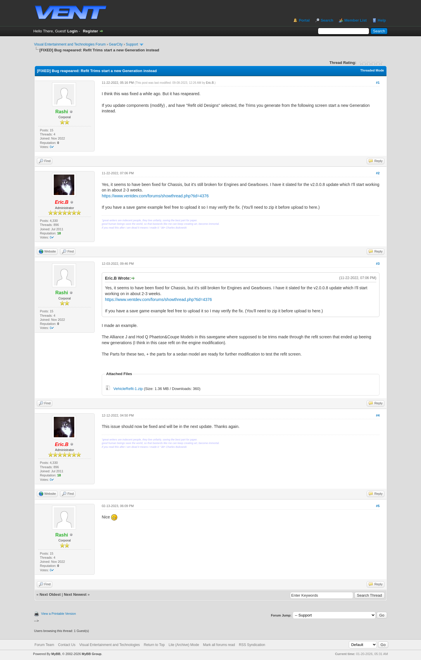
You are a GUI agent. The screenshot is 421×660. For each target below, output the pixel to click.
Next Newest (75, 594)
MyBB (55, 654)
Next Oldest (50, 594)
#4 (377, 415)
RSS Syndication (252, 645)
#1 (377, 82)
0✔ (52, 147)
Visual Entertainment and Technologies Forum (70, 44)
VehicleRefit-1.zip (128, 388)
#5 (377, 506)
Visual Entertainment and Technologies (109, 645)
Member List (355, 20)
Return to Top (154, 645)
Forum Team (44, 645)
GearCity (115, 44)
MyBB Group (91, 654)
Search (327, 20)
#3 (377, 263)
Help (382, 20)
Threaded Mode (372, 70)
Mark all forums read (219, 645)
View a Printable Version (58, 613)
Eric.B (210, 82)
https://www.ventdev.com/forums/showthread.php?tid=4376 (155, 196)
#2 (377, 173)
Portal (304, 20)
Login (72, 31)
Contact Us (66, 645)
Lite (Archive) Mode (184, 645)
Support (132, 44)
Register (90, 31)
